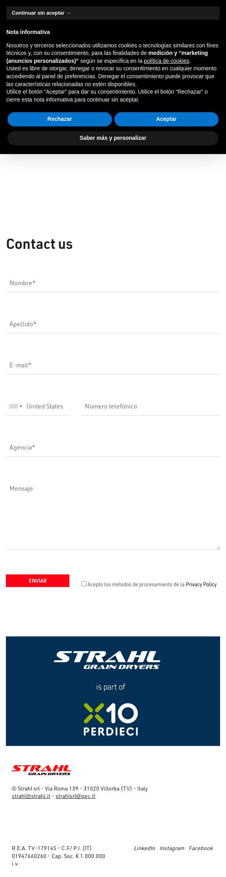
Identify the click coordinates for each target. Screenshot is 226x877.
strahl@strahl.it (31, 795)
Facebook (201, 848)
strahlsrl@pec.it (75, 795)
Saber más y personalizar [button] (113, 138)
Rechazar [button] (59, 119)
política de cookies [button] (166, 61)
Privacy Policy (201, 584)
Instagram (171, 848)
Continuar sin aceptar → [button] (41, 13)
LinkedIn (144, 848)
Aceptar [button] (166, 119)
